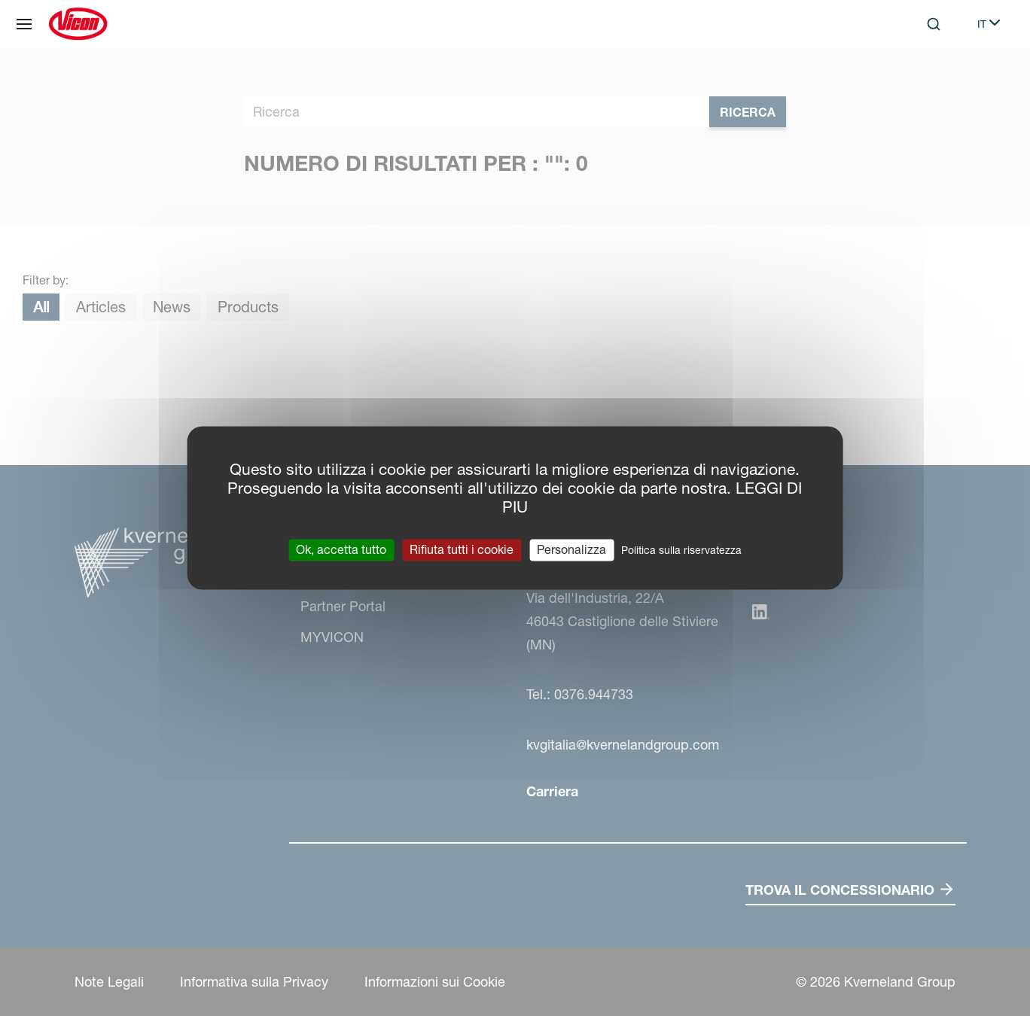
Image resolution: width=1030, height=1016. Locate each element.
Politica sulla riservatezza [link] (681, 550)
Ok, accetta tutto (341, 549)
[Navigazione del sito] (24, 24)
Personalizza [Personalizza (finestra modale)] (571, 549)
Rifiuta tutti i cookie (461, 549)
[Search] (933, 24)
